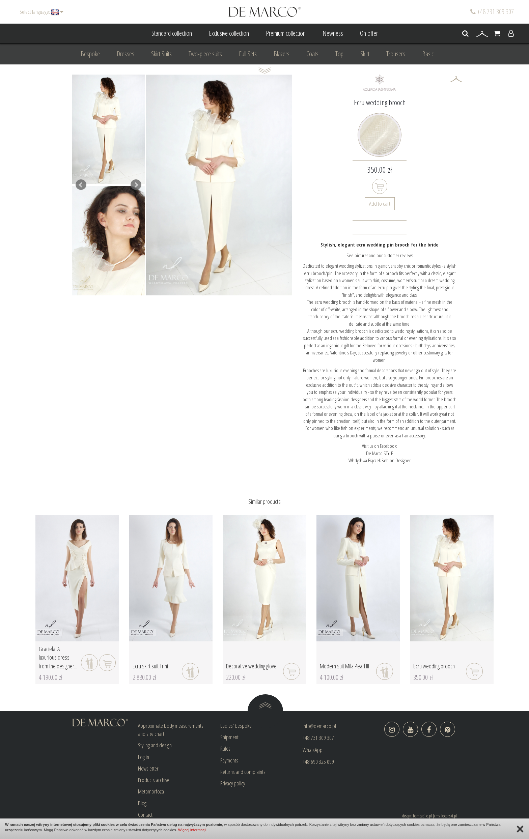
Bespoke (90, 53)
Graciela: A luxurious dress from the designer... (58, 657)
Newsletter (148, 768)
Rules (225, 748)
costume (388, 280)
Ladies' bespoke (236, 725)
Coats (312, 53)
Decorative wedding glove (251, 666)
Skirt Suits (161, 53)
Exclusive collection (229, 33)
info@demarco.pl (319, 726)
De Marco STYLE (379, 453)
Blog (142, 803)
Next (136, 184)
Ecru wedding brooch (434, 666)
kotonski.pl (449, 816)
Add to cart (379, 203)
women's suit (408, 280)
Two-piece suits (205, 53)
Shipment (229, 737)
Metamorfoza (151, 791)
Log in (143, 757)
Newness (333, 33)
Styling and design (155, 745)
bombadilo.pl (422, 816)
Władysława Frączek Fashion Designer (380, 460)
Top (339, 53)
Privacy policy (232, 783)
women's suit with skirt (360, 280)
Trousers (395, 53)
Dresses (125, 53)
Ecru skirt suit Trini (150, 666)
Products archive (153, 780)
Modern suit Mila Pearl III (344, 666)
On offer (369, 33)
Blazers (281, 53)
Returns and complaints (243, 772)
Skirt (364, 53)
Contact (145, 814)
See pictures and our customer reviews (379, 255)
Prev (81, 184)
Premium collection (286, 33)
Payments (229, 760)
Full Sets (248, 53)
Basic (428, 53)
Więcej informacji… (194, 830)
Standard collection (171, 33)
